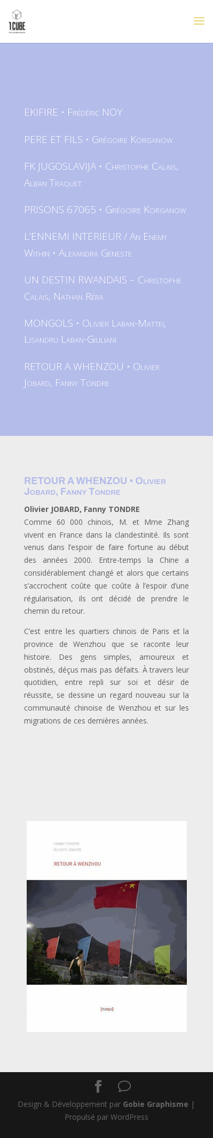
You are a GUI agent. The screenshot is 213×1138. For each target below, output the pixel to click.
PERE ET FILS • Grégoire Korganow (98, 139)
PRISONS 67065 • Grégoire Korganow (105, 209)
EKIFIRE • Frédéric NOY (73, 112)
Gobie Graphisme (155, 1104)
